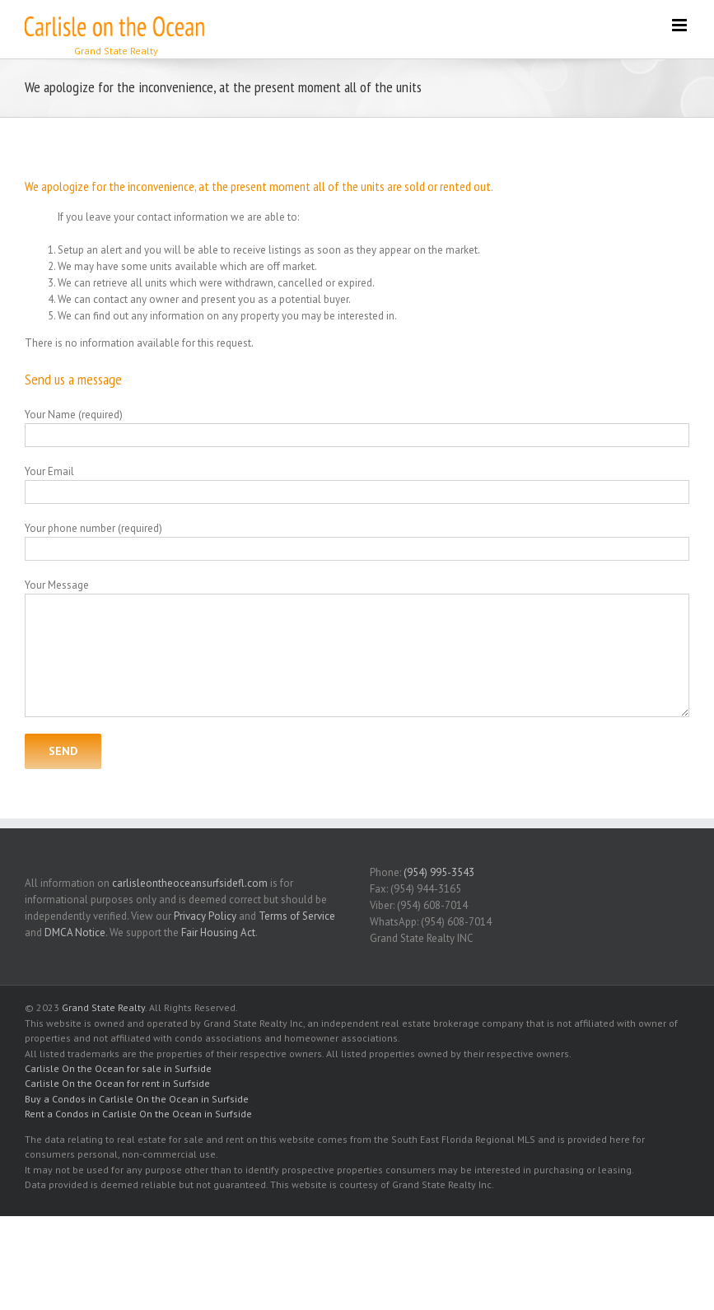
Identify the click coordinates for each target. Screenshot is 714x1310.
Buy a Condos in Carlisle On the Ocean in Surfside (137, 1099)
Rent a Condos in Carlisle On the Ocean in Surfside (138, 1113)
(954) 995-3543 (439, 872)
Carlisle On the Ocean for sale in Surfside (118, 1068)
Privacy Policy (205, 916)
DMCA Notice (74, 932)
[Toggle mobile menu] (680, 25)
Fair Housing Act (218, 932)
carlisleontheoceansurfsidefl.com (190, 883)
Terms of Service (297, 916)
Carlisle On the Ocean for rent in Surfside (117, 1083)
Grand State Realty (103, 1007)
